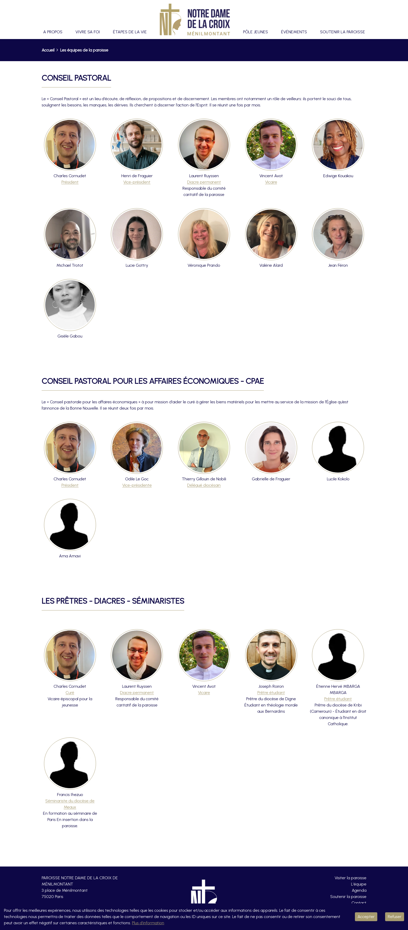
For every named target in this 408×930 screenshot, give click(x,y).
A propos (52, 32)
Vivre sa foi (87, 32)
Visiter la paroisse (350, 878)
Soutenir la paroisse (342, 32)
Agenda (359, 890)
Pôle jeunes (255, 32)
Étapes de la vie (130, 32)
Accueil (48, 50)
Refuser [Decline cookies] (394, 917)
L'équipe (358, 884)
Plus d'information (148, 923)
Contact (359, 903)
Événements (294, 32)
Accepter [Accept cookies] (366, 917)
